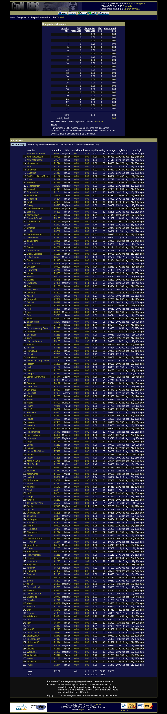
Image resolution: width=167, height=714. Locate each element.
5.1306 (57, 386)
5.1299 (57, 292)
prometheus (32, 545)
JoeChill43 (32, 393)
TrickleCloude (33, 639)
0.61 (87, 655)
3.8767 (57, 247)
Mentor (30, 467)
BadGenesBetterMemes (38, 176)
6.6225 (57, 153)
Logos (30, 441)
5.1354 (57, 182)
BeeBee (31, 182)
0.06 (87, 208)
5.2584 (57, 160)
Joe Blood (32, 386)
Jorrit (29, 396)
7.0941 (57, 406)
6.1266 (57, 464)
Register (140, 3)
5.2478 (57, 636)
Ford (29, 309)
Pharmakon (32, 532)
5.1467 (57, 571)
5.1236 (57, 309)
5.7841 (57, 338)
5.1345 (57, 189)
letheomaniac (33, 432)
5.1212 (57, 445)
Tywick (30, 645)
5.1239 (57, 415)
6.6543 (57, 205)
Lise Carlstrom (34, 435)
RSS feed (125, 710)
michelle (31, 477)
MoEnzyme (32, 480)
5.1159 (57, 286)
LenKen (30, 428)
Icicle (29, 367)
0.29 (87, 470)
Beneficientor (33, 186)
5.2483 (57, 422)
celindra (31, 212)
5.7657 (57, 299)
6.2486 (57, 250)
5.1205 (57, 364)
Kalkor (30, 403)
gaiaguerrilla (33, 322)
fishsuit (30, 302)
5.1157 (57, 169)
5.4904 (57, 399)
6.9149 (57, 645)
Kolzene (31, 422)
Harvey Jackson (34, 341)
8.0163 (57, 577)
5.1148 (57, 658)
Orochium (31, 516)
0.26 (87, 535)
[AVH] (29, 665)
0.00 (114, 118)
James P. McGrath (36, 377)
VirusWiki (60, 17)
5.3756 (57, 347)
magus (30, 458)
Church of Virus (132, 9)
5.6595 (57, 467)
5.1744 (57, 163)
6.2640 (57, 224)
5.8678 (57, 296)
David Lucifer (33, 237)
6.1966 (57, 305)
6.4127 (57, 545)
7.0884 (57, 632)
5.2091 (57, 241)
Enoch (30, 286)
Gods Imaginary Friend (38, 328)
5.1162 (57, 176)
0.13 (87, 296)
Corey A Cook (33, 221)
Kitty (29, 415)
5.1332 (57, 483)
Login (130, 3)
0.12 (87, 153)
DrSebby (31, 267)
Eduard (30, 276)
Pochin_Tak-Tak (34, 538)
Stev (29, 610)
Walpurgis (32, 652)
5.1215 (57, 173)
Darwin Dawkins (35, 234)
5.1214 (57, 532)
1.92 (87, 341)
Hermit (30, 354)
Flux (29, 305)
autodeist (31, 169)
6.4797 (57, 403)
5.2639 (57, 419)
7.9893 (57, 195)
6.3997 (57, 477)
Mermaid (31, 470)
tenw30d (31, 629)
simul (29, 603)
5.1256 (57, 496)
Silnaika (31, 600)
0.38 (87, 360)
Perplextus (32, 529)
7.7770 (57, 354)
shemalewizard (34, 593)
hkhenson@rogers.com (38, 360)
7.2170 (57, 360)
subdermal (32, 616)
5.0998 (57, 157)
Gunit (29, 338)
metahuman (32, 474)
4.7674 (57, 377)
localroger (32, 438)
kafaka (30, 399)
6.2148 (57, 186)
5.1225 (57, 458)
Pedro (30, 525)
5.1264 (57, 538)
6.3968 (57, 516)
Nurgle (30, 496)
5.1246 (57, 629)
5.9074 (57, 616)
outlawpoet (32, 519)
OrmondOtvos (34, 513)
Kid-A (29, 409)
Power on (31, 542)
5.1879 (57, 179)
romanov (31, 568)
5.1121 (57, 441)
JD (28, 380)
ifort (29, 370)
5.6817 (57, 626)
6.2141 (57, 221)
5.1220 (57, 328)
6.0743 (57, 597)
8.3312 (57, 237)
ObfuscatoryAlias (35, 503)
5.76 (87, 237)
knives (30, 419)
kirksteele (31, 412)
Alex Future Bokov (36, 153)
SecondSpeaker (34, 587)
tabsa (29, 619)
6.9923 (57, 267)
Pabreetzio (32, 522)
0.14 (87, 283)
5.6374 (57, 509)
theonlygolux (33, 636)
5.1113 (57, 574)
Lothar (30, 445)
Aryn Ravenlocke (35, 157)
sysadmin (98, 121)
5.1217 (57, 373)
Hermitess (32, 357)
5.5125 (57, 218)
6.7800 (57, 380)
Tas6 (29, 623)
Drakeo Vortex (34, 263)
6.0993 (57, 208)
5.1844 (57, 542)
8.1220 (57, 561)
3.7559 (57, 474)
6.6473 (57, 519)
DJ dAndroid (33, 257)
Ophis (30, 506)
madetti (30, 454)
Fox (29, 312)
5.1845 (57, 260)
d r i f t (30, 231)
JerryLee (31, 383)
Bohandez (32, 199)
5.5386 (57, 351)
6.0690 (57, 525)
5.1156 (57, 254)
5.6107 (57, 276)
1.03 (87, 561)
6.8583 (57, 535)
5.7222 (57, 244)
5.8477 (57, 529)
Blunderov (32, 195)
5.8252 (57, 409)
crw (28, 224)
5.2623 (57, 202)
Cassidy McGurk (35, 208)
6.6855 (57, 584)
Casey (30, 205)
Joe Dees (31, 390)
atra (29, 166)
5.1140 (57, 487)
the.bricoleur (33, 632)
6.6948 (57, 432)
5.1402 (57, 228)
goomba (31, 331)
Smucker (31, 606)
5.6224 (57, 199)
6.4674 (57, 435)
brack (29, 202)
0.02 (76, 347)
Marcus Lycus (33, 461)
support (82, 709)
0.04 (87, 195)
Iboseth (30, 364)
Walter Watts (33, 655)
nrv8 (29, 493)
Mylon (30, 483)
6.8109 (57, 661)
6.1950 (57, 652)
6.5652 (57, 603)
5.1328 (57, 613)
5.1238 (57, 396)
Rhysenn (31, 564)
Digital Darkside (34, 254)
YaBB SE (97, 705)
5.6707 (57, 231)
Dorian (30, 260)
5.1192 (57, 367)
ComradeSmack (35, 218)
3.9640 (57, 412)
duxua (30, 273)
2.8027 (57, 390)
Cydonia (31, 228)
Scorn (30, 581)
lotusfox (30, 448)
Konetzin (31, 425)
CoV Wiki (127, 6)
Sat (28, 577)
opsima (30, 509)
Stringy (30, 613)
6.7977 (57, 470)
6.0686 (57, 312)
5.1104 (57, 192)
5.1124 (57, 606)
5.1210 (57, 500)
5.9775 (57, 587)
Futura (30, 318)
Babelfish (31, 173)
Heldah (30, 344)
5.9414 (57, 331)
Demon (30, 247)
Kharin (30, 406)
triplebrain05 (33, 642)
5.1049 (57, 610)
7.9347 (57, 655)
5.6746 (57, 270)
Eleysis (30, 280)
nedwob (31, 487)
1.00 (76, 341)
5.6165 (57, 215)
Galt (29, 325)
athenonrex (32, 163)
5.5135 (57, 341)
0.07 (87, 224)
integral (30, 373)
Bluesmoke (32, 192)
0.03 (76, 247)
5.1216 (57, 234)
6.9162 (57, 551)
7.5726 (57, 315)
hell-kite (30, 347)
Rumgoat (31, 571)
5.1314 (57, 642)
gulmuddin (32, 335)
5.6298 (57, 212)
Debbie (30, 244)
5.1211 (57, 335)
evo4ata (31, 292)
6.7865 (57, 438)
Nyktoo (30, 500)
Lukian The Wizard (36, 451)
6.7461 (57, 283)
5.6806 (57, 357)
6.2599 (57, 558)
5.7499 (57, 451)
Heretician (32, 351)
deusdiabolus (33, 250)
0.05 (87, 315)
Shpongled (32, 597)
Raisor (30, 548)
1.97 (87, 480)
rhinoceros (32, 561)
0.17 (87, 551)
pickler (30, 535)
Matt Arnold (32, 464)
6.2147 (57, 322)
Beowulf (31, 189)
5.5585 (57, 590)
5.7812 (57, 639)
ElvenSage (32, 283)
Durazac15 (32, 270)
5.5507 (57, 503)
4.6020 (57, 318)
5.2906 (57, 522)
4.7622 (57, 393)
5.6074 (57, 623)
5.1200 (57, 448)
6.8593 (57, 257)
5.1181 (57, 325)
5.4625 (57, 490)
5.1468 (57, 425)
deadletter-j (32, 241)
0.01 (76, 153)
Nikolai (30, 490)
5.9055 (57, 273)
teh (28, 626)
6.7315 (57, 506)
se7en (30, 584)
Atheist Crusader (35, 160)
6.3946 (57, 428)
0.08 (76, 237)
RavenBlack (33, 551)
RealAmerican (34, 555)
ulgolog (30, 648)
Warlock (31, 658)
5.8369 (57, 564)
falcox (30, 296)
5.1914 (57, 593)
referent (30, 558)
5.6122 (57, 383)
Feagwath (32, 299)
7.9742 (57, 480)
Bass (29, 179)
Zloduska (31, 661)
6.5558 (57, 263)
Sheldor (30, 590)
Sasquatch (32, 574)
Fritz (29, 315)
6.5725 (57, 568)
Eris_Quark (32, 289)
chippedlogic (33, 215)
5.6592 (57, 302)
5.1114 (57, 166)
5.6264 (57, 493)
